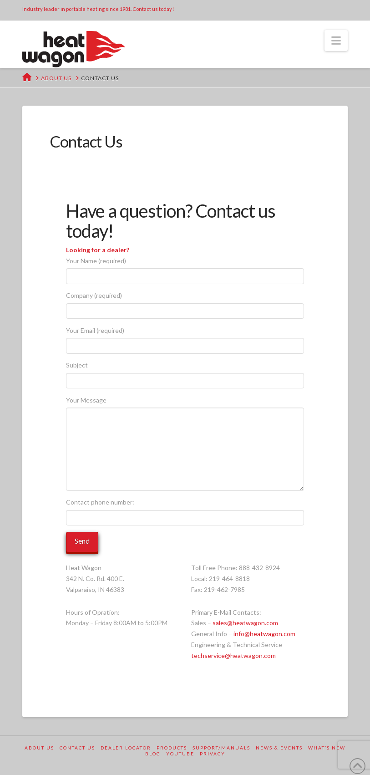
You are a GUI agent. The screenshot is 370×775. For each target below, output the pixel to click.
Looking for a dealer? (97, 250)
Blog (153, 753)
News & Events (279, 747)
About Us (39, 747)
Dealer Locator (126, 747)
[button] (336, 40)
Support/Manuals (221, 747)
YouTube (180, 753)
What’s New (326, 747)
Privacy (212, 753)
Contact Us (77, 747)
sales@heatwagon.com (245, 623)
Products (172, 747)
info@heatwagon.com (264, 633)
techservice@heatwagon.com (233, 655)
